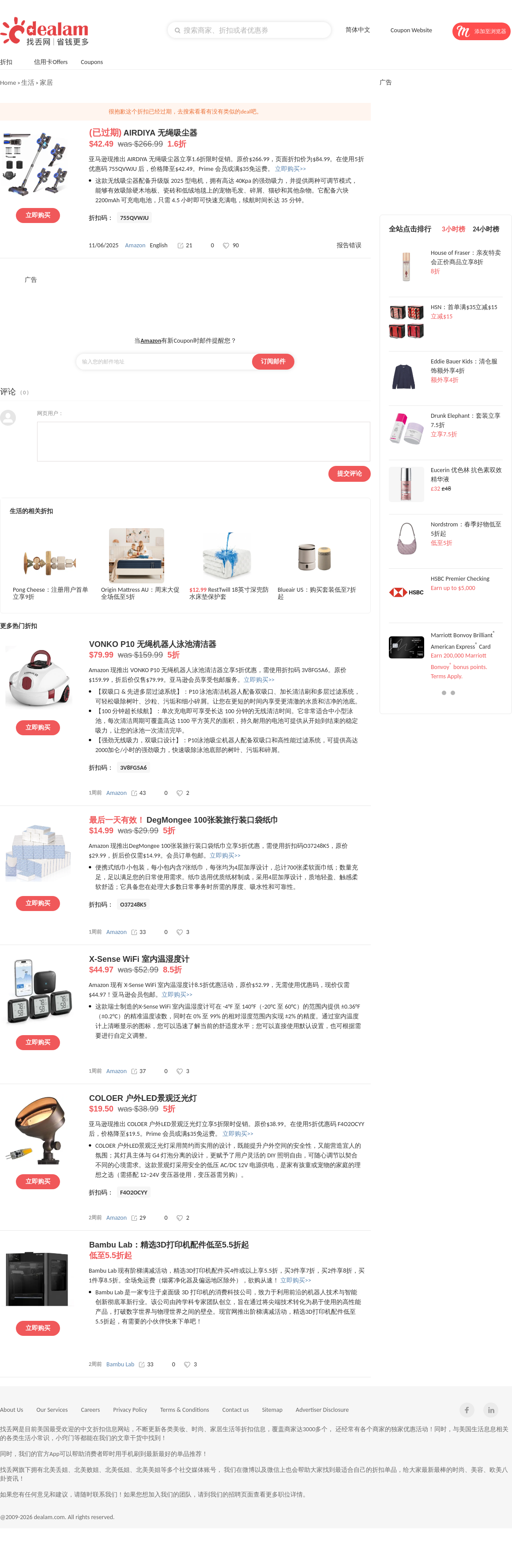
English (159, 245)
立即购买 (38, 215)
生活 (27, 83)
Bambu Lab (120, 1364)
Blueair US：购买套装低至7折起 (317, 593)
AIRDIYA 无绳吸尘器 (229, 139)
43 (138, 793)
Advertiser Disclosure (322, 1410)
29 (138, 1217)
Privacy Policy (130, 1410)
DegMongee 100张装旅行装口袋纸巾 (229, 826)
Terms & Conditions (184, 1410)
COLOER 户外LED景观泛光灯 (229, 1104)
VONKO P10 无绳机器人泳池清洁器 (229, 650)
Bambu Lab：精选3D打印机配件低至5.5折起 (229, 1250)
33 (138, 932)
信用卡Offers (51, 62)
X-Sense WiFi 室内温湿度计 (229, 965)
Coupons (96, 61)
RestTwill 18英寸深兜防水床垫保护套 (229, 593)
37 (138, 1071)
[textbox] (249, 30)
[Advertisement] (185, 304)
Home (8, 83)
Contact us (235, 1410)
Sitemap (272, 1410)
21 (184, 245)
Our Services (52, 1410)
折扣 (10, 61)
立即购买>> (290, 169)
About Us (11, 1410)
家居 (46, 83)
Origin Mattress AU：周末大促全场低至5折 (140, 593)
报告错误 (349, 245)
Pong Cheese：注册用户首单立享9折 (50, 593)
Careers (90, 1410)
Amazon (135, 245)
